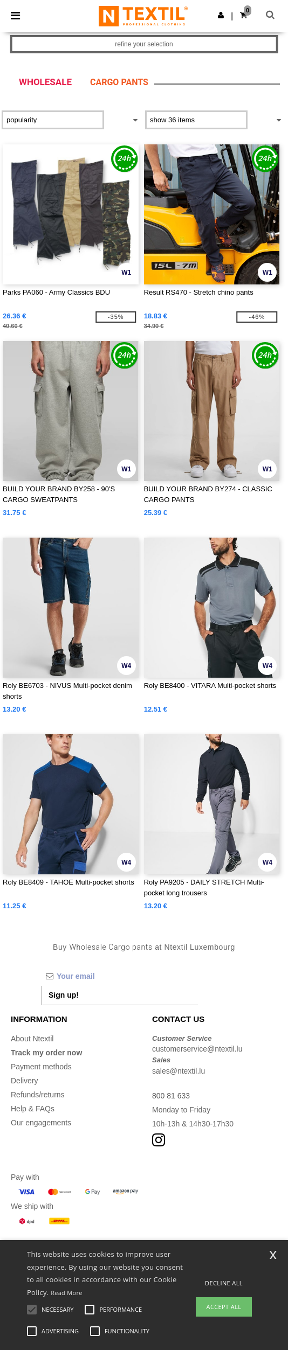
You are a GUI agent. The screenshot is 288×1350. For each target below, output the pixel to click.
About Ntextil (32, 1038)
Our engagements (41, 1122)
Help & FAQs (32, 1108)
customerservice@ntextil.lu (197, 1049)
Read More (67, 1293)
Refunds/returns (38, 1094)
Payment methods (41, 1066)
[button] (221, 15)
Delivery (24, 1080)
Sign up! (64, 995)
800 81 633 (171, 1095)
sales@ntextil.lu (178, 1071)
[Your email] (120, 976)
